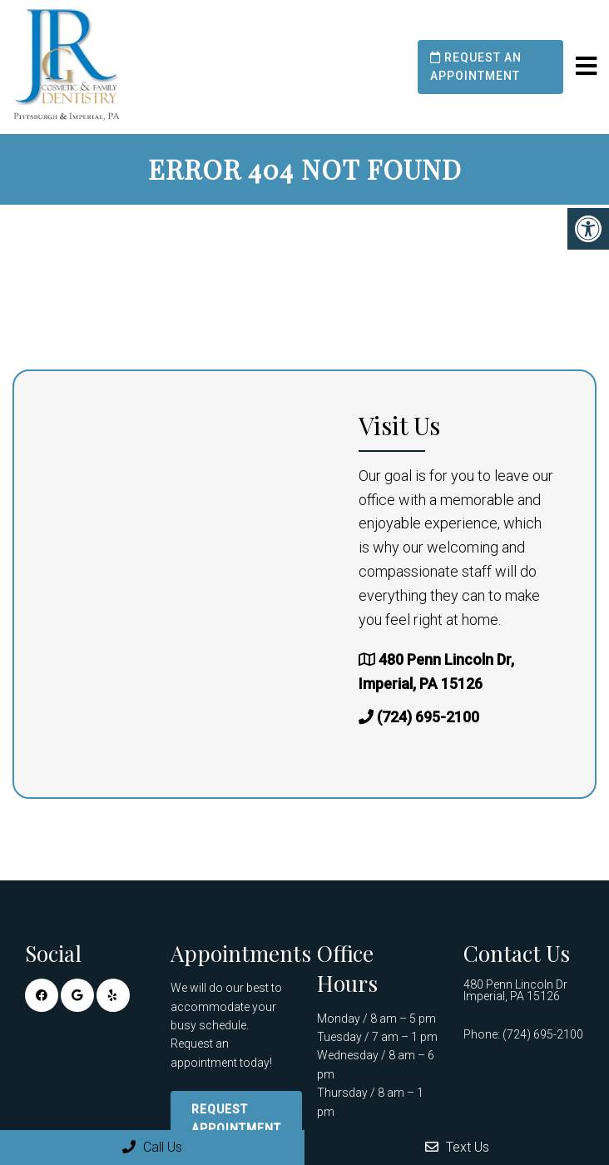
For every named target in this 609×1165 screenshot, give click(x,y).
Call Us (152, 1147)
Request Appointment (236, 1118)
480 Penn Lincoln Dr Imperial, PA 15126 (515, 990)
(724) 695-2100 (428, 717)
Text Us (457, 1147)
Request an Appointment (476, 66)
